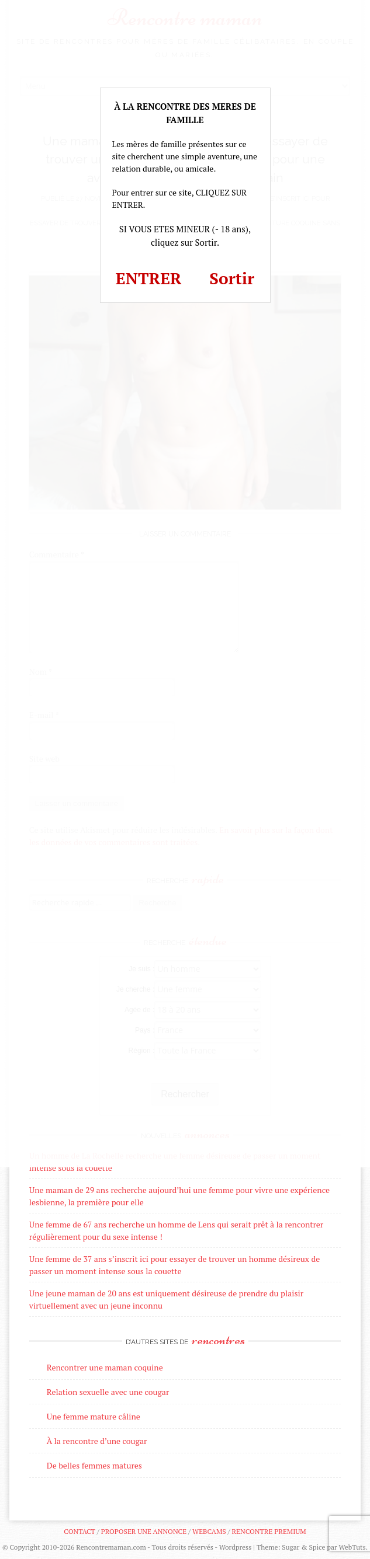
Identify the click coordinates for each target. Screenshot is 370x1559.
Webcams (209, 1531)
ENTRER (149, 278)
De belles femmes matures (94, 1465)
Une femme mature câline (93, 1416)
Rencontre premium (268, 1531)
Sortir (231, 278)
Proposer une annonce (143, 1531)
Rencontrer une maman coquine (105, 1367)
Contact (79, 1531)
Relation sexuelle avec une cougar (108, 1391)
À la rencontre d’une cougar (97, 1440)
